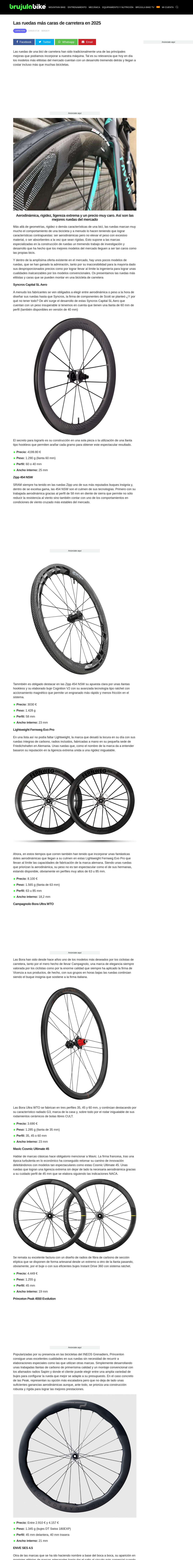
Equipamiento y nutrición (117, 7)
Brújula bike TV (145, 7)
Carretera (20, 31)
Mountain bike (57, 7)
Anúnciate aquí (74, 113)
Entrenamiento (77, 7)
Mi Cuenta (168, 7)
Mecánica (94, 7)
